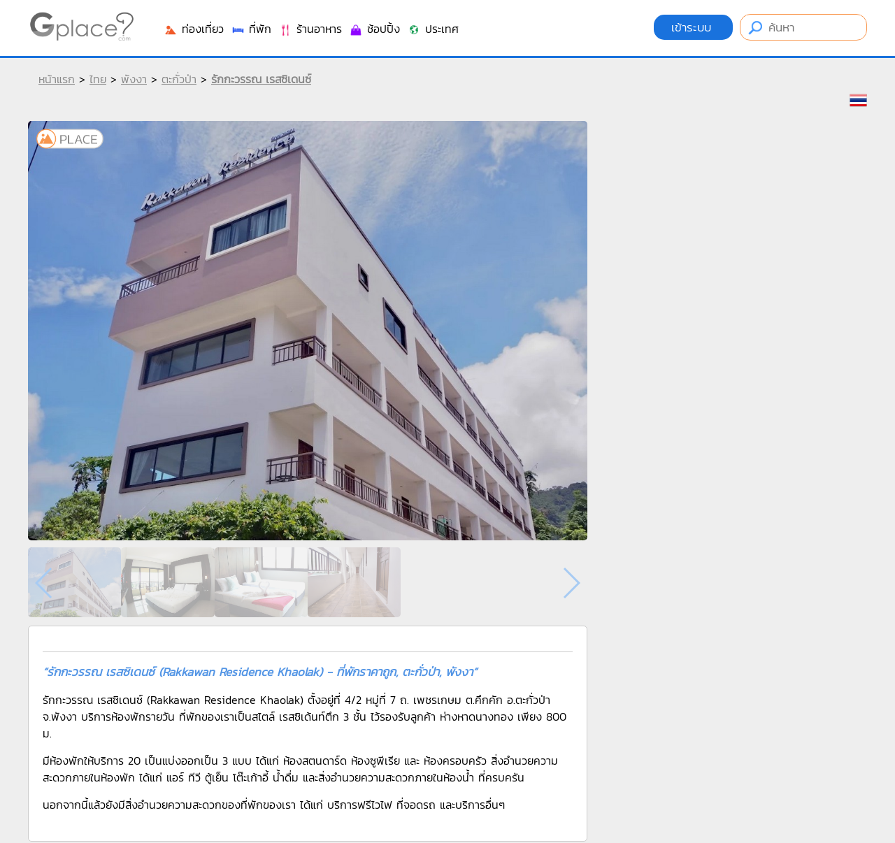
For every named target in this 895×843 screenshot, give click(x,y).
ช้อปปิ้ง (374, 28)
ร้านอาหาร (310, 28)
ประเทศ (433, 28)
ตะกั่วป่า (179, 79)
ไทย (98, 79)
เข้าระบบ (693, 27)
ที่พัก (251, 28)
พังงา (134, 79)
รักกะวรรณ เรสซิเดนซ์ (261, 79)
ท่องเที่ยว (194, 28)
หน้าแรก (56, 79)
